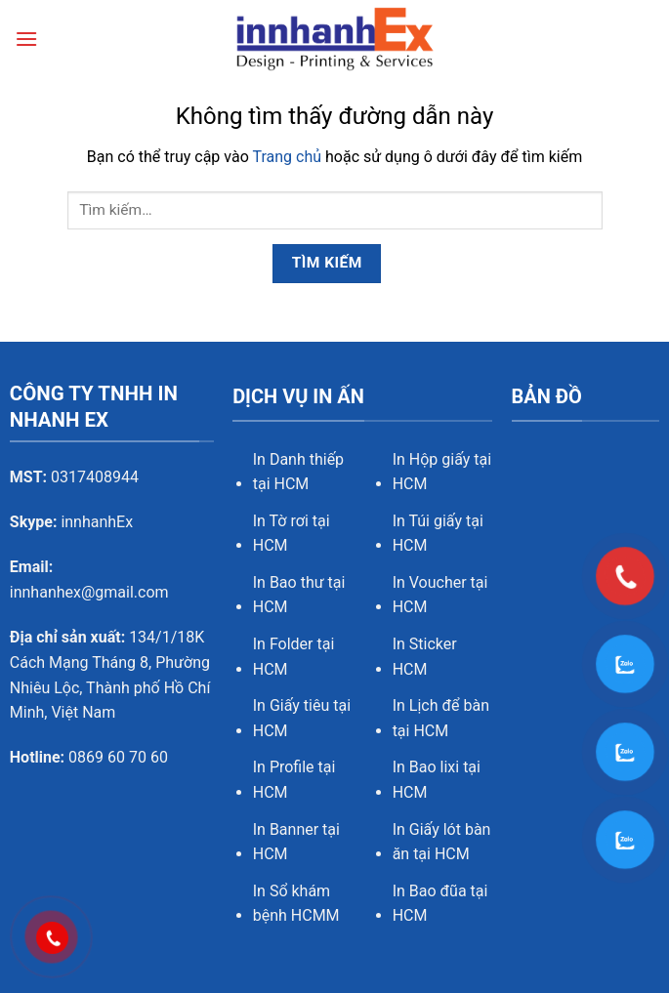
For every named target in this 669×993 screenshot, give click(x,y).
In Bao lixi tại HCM (437, 780)
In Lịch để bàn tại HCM (441, 718)
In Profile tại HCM (294, 780)
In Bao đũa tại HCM (440, 904)
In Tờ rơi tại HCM (291, 534)
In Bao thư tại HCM (299, 595)
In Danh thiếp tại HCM (298, 472)
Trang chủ (286, 156)
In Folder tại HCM (294, 657)
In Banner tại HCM (296, 842)
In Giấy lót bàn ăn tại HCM (442, 842)
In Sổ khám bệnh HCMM (296, 904)
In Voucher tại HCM (440, 595)
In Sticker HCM (425, 657)
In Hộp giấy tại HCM (442, 472)
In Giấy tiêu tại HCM (302, 718)
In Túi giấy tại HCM (438, 534)
